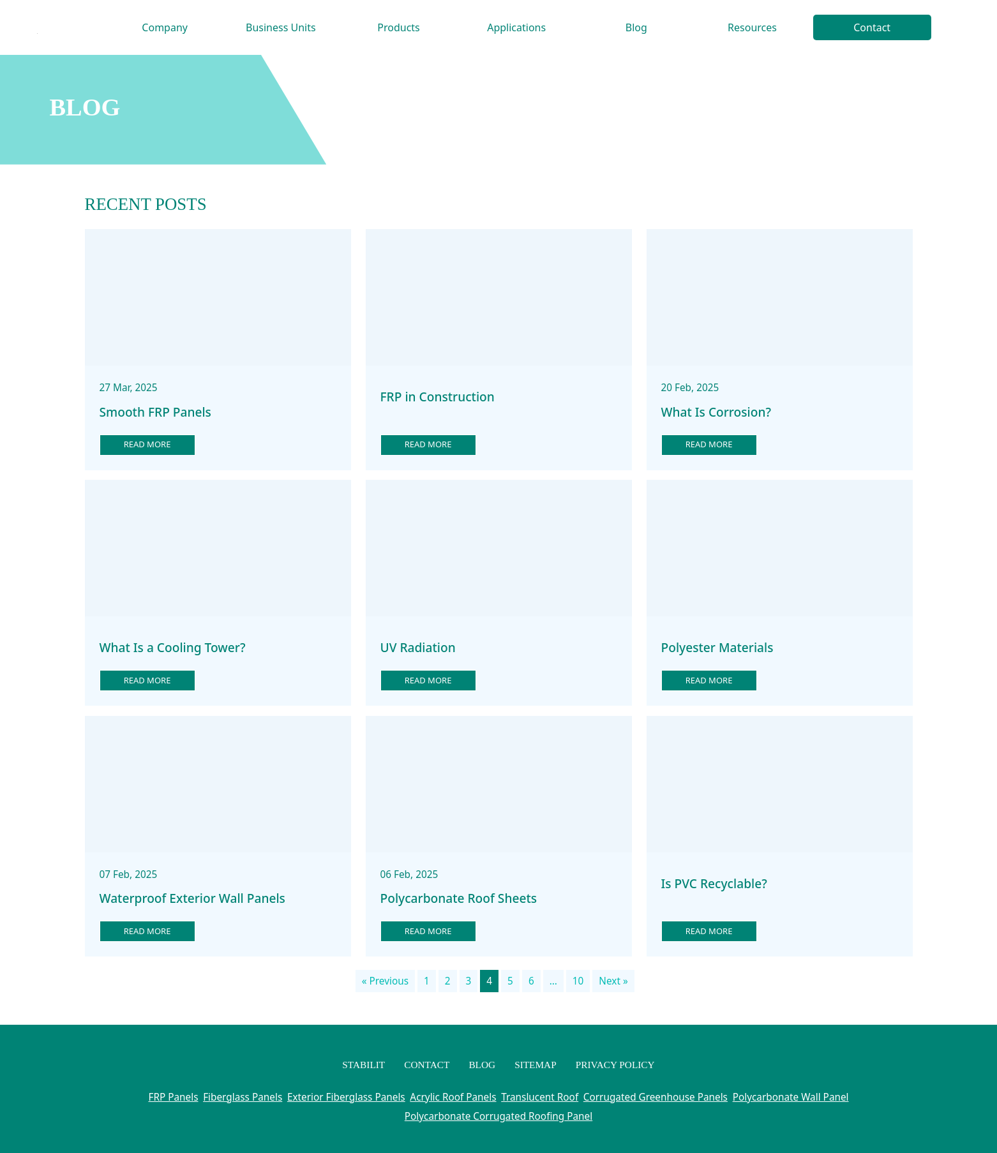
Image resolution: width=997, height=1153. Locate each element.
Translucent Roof (539, 1096)
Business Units (281, 27)
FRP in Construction (437, 397)
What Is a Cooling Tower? (173, 647)
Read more (147, 444)
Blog (636, 27)
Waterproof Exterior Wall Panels (192, 898)
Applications (516, 27)
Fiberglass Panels (242, 1096)
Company (165, 27)
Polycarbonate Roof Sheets (458, 898)
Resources (752, 27)
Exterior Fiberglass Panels (346, 1096)
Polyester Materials (717, 647)
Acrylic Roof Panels (453, 1096)
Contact (871, 27)
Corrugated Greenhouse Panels (655, 1096)
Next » (613, 980)
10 (578, 980)
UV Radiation (418, 647)
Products (398, 27)
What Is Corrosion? (716, 412)
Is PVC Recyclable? (714, 883)
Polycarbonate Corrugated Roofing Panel (498, 1116)
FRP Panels (173, 1096)
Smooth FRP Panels (155, 412)
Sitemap (535, 1064)
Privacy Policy (615, 1064)
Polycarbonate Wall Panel (791, 1096)
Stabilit (363, 1064)
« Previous (385, 980)
